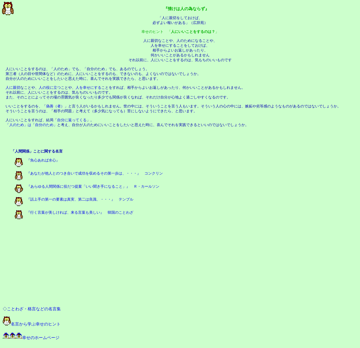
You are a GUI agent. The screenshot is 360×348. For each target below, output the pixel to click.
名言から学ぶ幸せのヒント (32, 324)
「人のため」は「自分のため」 (31, 125)
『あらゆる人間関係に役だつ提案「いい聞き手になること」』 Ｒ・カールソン (87, 186)
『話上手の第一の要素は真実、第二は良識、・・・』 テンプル (74, 199)
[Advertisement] (180, 138)
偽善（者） (55, 106)
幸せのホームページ (31, 337)
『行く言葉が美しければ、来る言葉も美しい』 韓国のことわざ (74, 212)
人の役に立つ (50, 87)
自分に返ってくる (72, 120)
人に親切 (13, 87)
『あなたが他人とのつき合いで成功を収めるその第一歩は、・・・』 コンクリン (89, 173)
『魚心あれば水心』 (37, 160)
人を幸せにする (88, 87)
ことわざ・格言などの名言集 (34, 309)
